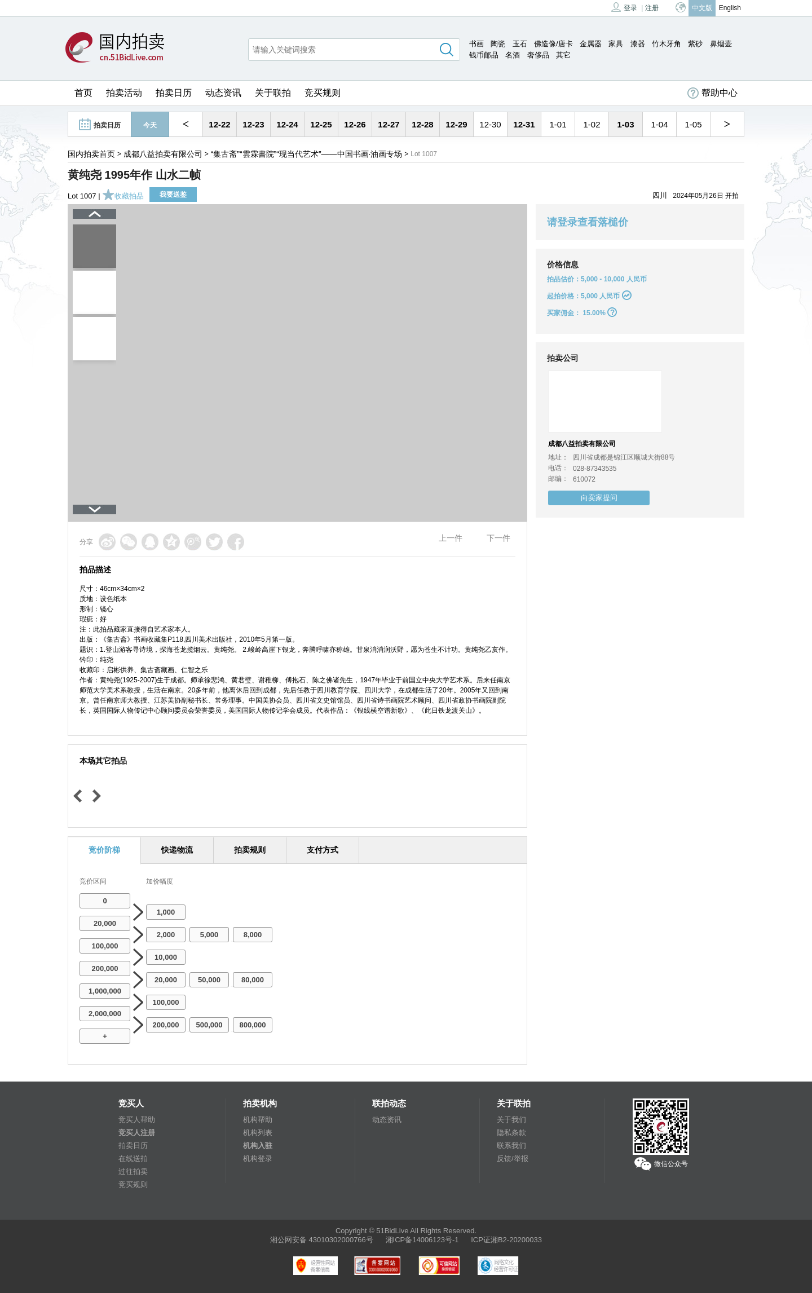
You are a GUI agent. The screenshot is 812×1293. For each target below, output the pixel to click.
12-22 (219, 124)
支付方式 (322, 849)
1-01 (557, 124)
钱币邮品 (483, 55)
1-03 (625, 124)
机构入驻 (257, 1145)
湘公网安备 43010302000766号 (321, 1239)
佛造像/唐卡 (553, 43)
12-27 (388, 124)
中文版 (702, 8)
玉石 (520, 43)
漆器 (637, 43)
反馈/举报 (512, 1158)
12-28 (422, 124)
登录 (624, 7)
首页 (83, 93)
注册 (652, 8)
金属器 (591, 43)
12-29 (456, 124)
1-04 (659, 124)
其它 (563, 55)
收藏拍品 (123, 196)
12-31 (524, 124)
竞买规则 (322, 93)
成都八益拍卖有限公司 (162, 153)
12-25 (321, 124)
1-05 (693, 124)
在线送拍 (133, 1158)
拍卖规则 (250, 849)
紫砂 (695, 43)
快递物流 (177, 849)
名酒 (512, 55)
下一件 (498, 537)
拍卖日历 (174, 93)
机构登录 (257, 1158)
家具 (615, 43)
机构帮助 (257, 1119)
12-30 (490, 124)
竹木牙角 (666, 43)
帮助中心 (712, 93)
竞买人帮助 (136, 1119)
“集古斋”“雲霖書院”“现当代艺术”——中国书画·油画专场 (307, 153)
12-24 (287, 124)
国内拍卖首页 (91, 153)
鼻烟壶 (721, 43)
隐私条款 (511, 1132)
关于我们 (511, 1119)
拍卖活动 (124, 93)
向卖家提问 (599, 497)
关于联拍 (273, 93)
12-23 (253, 124)
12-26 (354, 124)
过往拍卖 (133, 1171)
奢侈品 (538, 55)
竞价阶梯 (104, 849)
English (730, 8)
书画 (476, 43)
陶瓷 (498, 43)
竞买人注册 (136, 1132)
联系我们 (511, 1145)
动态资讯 (223, 93)
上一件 (450, 537)
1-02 (591, 124)
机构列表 (257, 1132)
